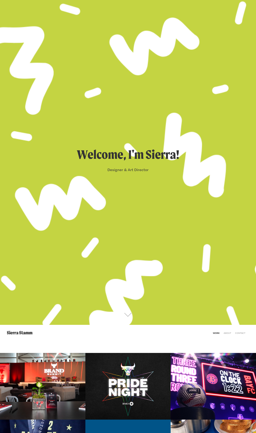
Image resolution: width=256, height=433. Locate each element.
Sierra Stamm (19, 332)
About (227, 332)
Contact (240, 332)
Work (216, 332)
